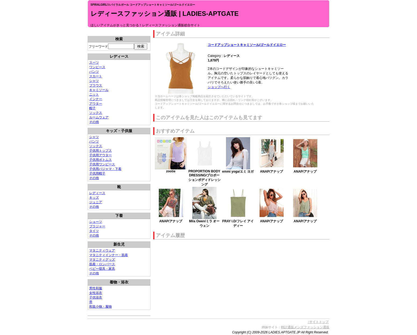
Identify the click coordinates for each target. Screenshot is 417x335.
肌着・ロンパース (102, 264)
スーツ (94, 62)
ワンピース (97, 67)
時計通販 (287, 327)
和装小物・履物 (100, 306)
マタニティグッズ (102, 259)
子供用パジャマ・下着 (105, 169)
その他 (94, 122)
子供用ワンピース (102, 164)
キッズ (94, 197)
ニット (94, 94)
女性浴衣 (95, 293)
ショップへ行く (219, 87)
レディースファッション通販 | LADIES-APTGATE (165, 13)
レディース (97, 193)
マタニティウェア (102, 250)
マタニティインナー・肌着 (108, 255)
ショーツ (95, 222)
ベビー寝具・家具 (102, 269)
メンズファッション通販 (311, 327)
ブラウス (95, 85)
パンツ (94, 72)
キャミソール (99, 90)
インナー (95, 99)
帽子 (92, 108)
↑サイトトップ (318, 322)
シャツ (94, 81)
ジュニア (95, 202)
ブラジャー (97, 226)
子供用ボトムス (100, 160)
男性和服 (95, 288)
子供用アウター (100, 155)
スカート (95, 76)
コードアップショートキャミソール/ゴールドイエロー (247, 45)
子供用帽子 (97, 173)
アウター (95, 103)
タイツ (94, 231)
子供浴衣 (95, 297)
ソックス (95, 113)
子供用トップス (100, 150)
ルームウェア (99, 117)
